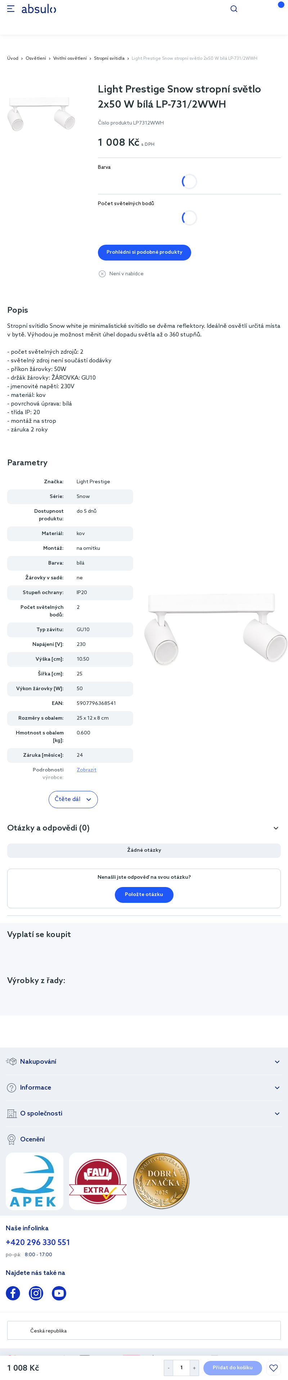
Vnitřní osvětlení (70, 58)
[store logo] (39, 8)
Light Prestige (93, 482)
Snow (83, 497)
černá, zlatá (181, 181)
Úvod (12, 58)
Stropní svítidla (109, 58)
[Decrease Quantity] (168, 1368)
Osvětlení (36, 58)
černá (141, 181)
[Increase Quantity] (194, 1368)
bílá (109, 181)
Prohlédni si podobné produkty (145, 252)
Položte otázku (144, 895)
